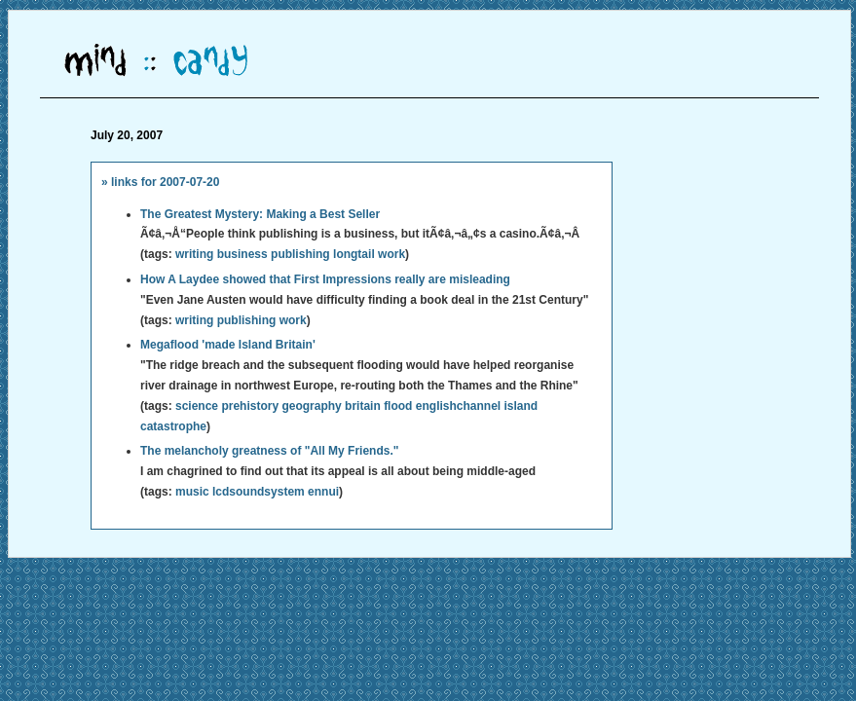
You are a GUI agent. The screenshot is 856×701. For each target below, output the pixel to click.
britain (363, 406)
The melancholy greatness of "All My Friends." (269, 451)
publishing (300, 254)
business (242, 254)
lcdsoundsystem (258, 491)
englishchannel (458, 406)
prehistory (250, 406)
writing (194, 254)
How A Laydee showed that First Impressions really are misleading (325, 279)
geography (311, 406)
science (196, 406)
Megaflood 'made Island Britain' (228, 344)
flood (398, 406)
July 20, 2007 (127, 135)
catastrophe (173, 426)
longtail (354, 254)
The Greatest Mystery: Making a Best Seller (260, 214)
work (391, 254)
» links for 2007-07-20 (160, 182)
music (192, 491)
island (521, 406)
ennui (323, 491)
